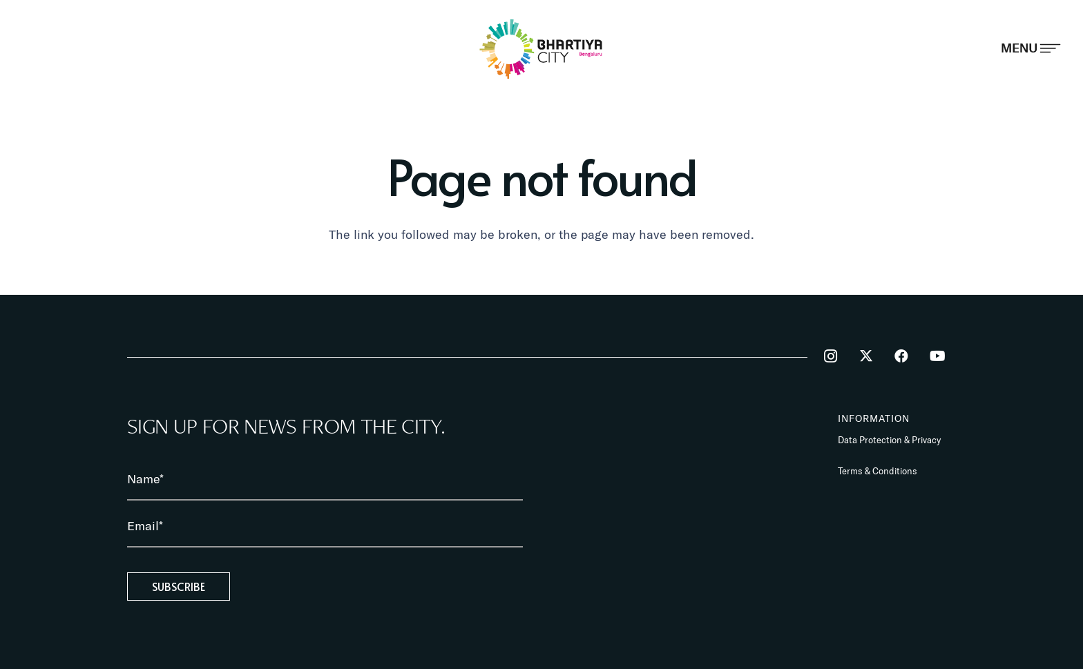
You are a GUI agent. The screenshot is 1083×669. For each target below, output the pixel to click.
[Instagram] (830, 356)
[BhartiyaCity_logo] (541, 49)
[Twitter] (866, 356)
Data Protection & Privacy (889, 439)
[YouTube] (937, 356)
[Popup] (1030, 48)
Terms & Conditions (877, 470)
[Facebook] (901, 356)
